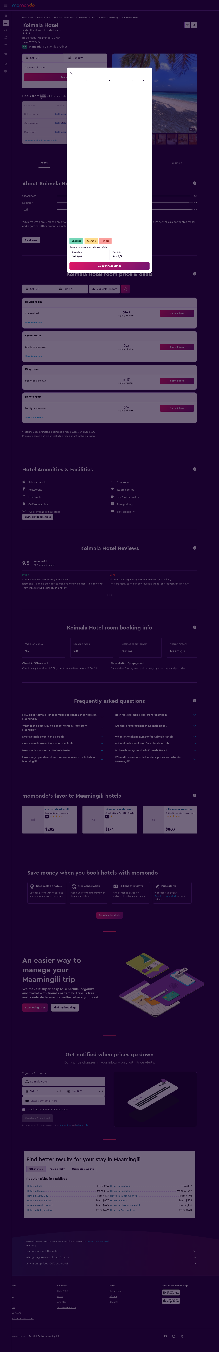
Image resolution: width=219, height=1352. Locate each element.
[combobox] (73, 1081)
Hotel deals (33, 18)
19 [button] (79, 114)
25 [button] (71, 122)
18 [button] (71, 114)
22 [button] (103, 114)
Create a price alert (171, 896)
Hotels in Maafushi (126, 1186)
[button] (6, 5)
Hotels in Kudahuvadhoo (129, 1196)
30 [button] (54, 131)
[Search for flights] (5, 15)
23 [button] (54, 122)
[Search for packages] (5, 37)
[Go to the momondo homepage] (23, 5)
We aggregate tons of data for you (117, 1257)
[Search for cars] (5, 30)
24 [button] (62, 122)
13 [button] (87, 106)
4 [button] (71, 98)
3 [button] (63, 98)
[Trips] (5, 54)
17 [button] (63, 114)
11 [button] (71, 106)
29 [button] (103, 122)
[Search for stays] (5, 22)
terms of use (72, 1125)
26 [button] (79, 122)
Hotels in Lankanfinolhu (45, 1200)
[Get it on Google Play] (177, 1292)
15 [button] (104, 106)
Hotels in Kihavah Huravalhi (131, 1205)
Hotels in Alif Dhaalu (94, 18)
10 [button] (62, 106)
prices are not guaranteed (102, 1241)
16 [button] (54, 114)
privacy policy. (89, 1125)
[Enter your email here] (73, 1100)
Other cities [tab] (42, 1169)
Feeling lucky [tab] (63, 1169)
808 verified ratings (61, 46)
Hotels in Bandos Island (46, 1205)
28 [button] (95, 122)
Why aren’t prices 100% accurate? (117, 1264)
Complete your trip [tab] (89, 1169)
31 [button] (63, 131)
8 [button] (104, 98)
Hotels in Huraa (41, 1191)
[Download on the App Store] (177, 1301)
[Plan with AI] (5, 44)
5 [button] (79, 98)
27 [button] (87, 122)
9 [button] (54, 106)
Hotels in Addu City (43, 1196)
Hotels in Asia (49, 18)
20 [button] (87, 114)
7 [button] (95, 98)
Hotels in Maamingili (116, 18)
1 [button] (103, 90)
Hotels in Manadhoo (127, 1191)
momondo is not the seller (117, 1251)
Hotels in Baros (124, 1200)
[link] (115, 915)
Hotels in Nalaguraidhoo (46, 1210)
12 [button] (79, 106)
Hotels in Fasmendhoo (128, 1210)
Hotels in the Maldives (70, 18)
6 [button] (87, 98)
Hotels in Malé (40, 1186)
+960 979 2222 (37, 42)
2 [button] (54, 98)
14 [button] (95, 106)
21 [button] (95, 114)
